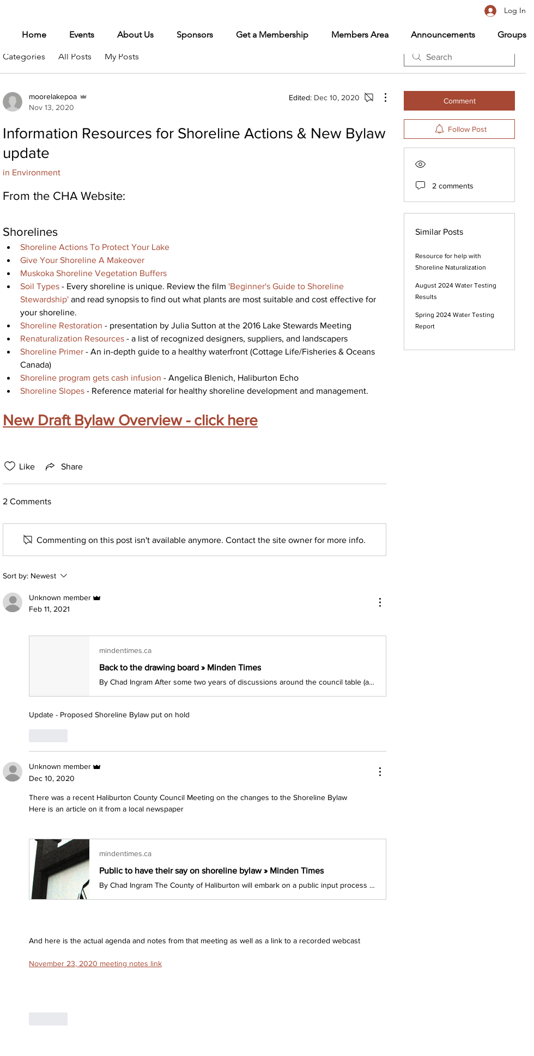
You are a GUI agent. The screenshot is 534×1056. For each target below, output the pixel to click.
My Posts (122, 56)
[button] (354, 35)
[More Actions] (379, 97)
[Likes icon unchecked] (10, 466)
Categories (24, 56)
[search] (459, 56)
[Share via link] (63, 466)
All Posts (75, 56)
